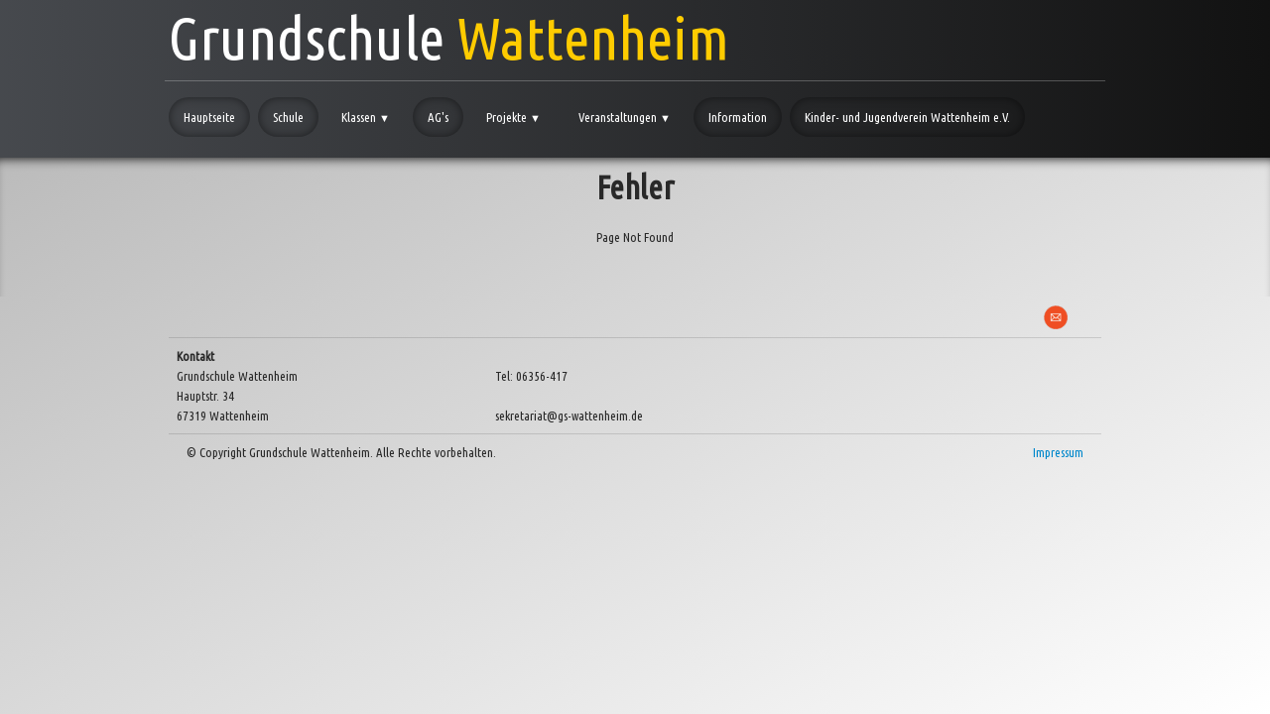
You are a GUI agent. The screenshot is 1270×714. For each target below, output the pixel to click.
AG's (438, 117)
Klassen (365, 117)
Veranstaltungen (624, 117)
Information (737, 117)
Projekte (513, 117)
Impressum (1058, 452)
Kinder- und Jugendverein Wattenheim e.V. (907, 117)
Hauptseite (209, 117)
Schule (288, 117)
